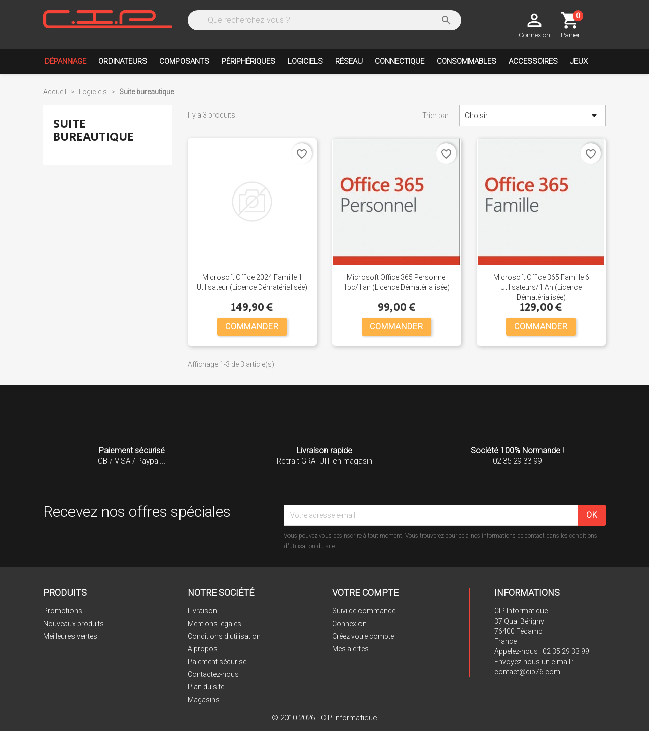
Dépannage (65, 61)
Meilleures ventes (70, 636)
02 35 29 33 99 (566, 651)
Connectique (399, 61)
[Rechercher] (323, 20)
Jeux (579, 61)
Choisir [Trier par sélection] (532, 115)
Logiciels (305, 61)
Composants (184, 61)
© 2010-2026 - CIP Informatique (324, 717)
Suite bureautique (93, 130)
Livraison (202, 611)
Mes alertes (350, 649)
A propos (203, 649)
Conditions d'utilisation (224, 636)
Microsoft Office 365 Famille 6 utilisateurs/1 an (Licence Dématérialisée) (541, 287)
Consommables (466, 61)
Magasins (204, 700)
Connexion (349, 624)
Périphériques (248, 61)
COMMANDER (252, 326)
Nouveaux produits (73, 624)
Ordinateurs (122, 61)
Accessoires (533, 61)
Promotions (62, 611)
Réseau (349, 61)
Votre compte (365, 592)
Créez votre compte (363, 636)
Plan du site (206, 687)
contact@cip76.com (527, 672)
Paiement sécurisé (217, 662)
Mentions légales (214, 624)
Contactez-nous (213, 674)
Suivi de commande (363, 611)
